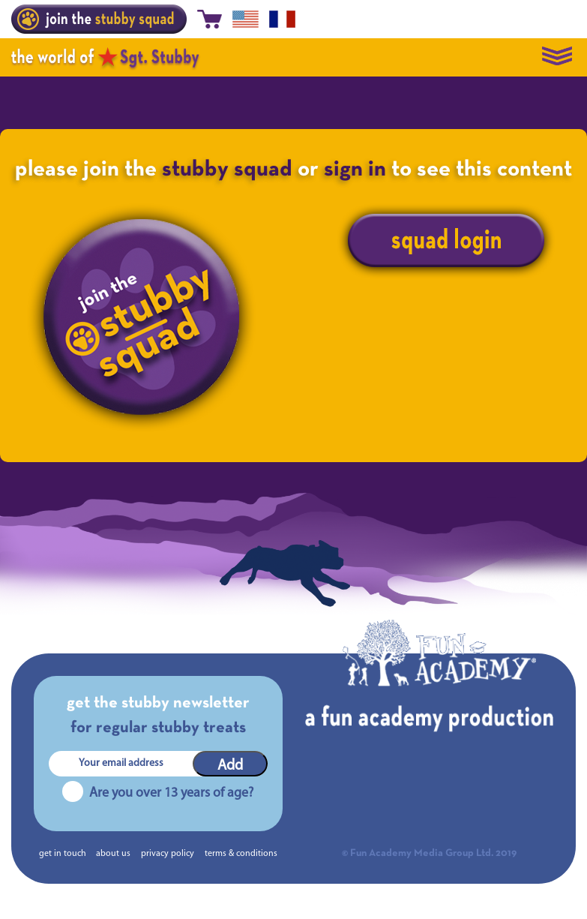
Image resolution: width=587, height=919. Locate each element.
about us (113, 853)
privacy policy (167, 853)
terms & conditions (241, 853)
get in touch (62, 853)
